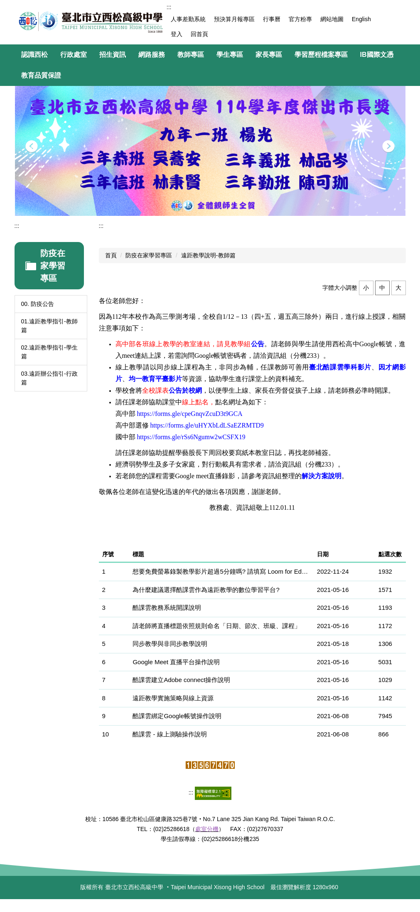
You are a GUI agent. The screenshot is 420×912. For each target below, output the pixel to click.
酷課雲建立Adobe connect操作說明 (181, 679)
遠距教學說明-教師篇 (208, 255)
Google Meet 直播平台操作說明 (176, 661)
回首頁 (199, 34)
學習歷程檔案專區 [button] (321, 54)
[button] (31, 146)
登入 (176, 34)
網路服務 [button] (151, 54)
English (361, 19)
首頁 (111, 255)
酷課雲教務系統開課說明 (167, 607)
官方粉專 (300, 19)
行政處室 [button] (73, 54)
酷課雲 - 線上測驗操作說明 (169, 734)
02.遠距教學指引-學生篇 (49, 351)
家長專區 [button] (268, 54)
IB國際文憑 (376, 54)
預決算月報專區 (234, 19)
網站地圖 (332, 19)
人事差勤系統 (188, 19)
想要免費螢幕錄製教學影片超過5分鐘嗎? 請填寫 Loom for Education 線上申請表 (221, 571)
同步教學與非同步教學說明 (170, 643)
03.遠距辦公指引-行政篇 (49, 378)
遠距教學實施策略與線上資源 (173, 698)
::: (169, 7)
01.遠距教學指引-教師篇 (49, 325)
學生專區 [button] (229, 54)
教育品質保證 (41, 75)
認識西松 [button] (34, 54)
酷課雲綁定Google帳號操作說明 (177, 715)
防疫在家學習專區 (148, 255)
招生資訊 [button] (112, 54)
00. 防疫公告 (37, 304)
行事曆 (271, 19)
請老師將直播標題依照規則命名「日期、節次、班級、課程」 (217, 625)
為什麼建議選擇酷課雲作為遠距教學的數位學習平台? (206, 589)
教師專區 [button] (190, 54)
